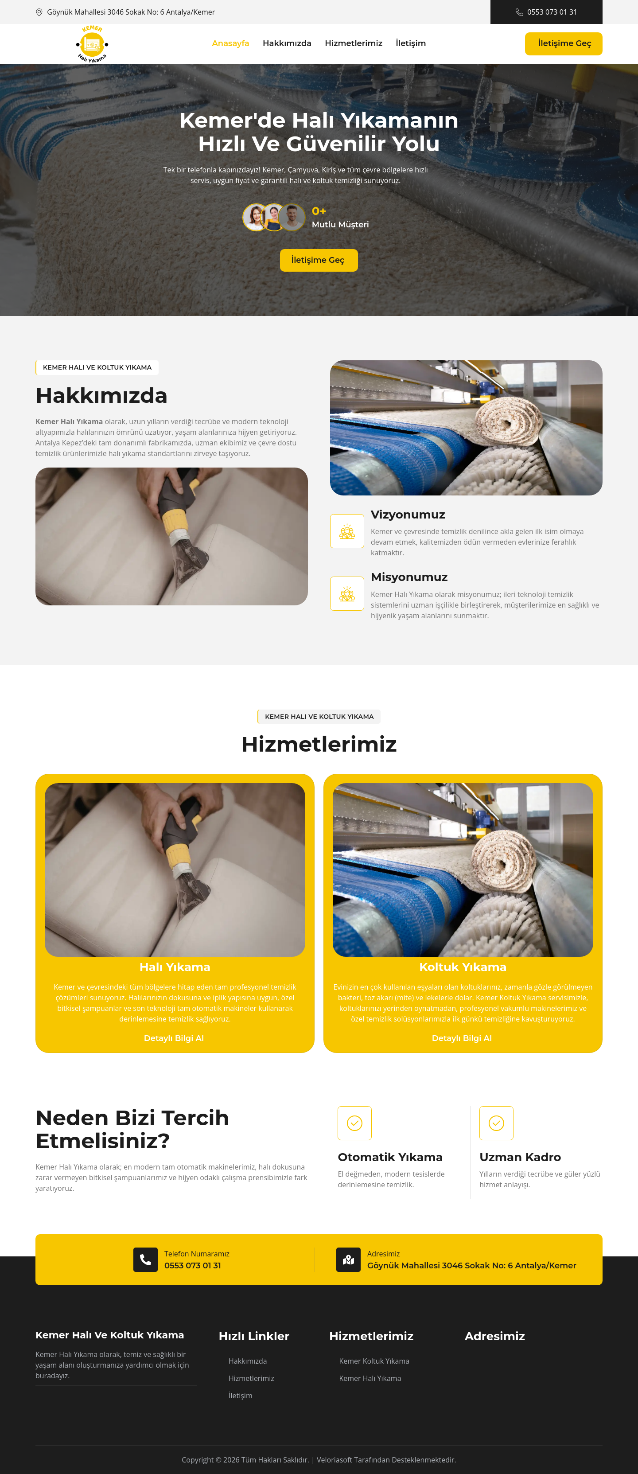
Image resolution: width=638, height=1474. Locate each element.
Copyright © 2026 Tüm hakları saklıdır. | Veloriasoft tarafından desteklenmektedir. (319, 1460)
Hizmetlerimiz (353, 43)
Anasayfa (230, 43)
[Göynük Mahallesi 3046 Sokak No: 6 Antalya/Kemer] (534, 1376)
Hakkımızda (287, 43)
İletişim (411, 43)
